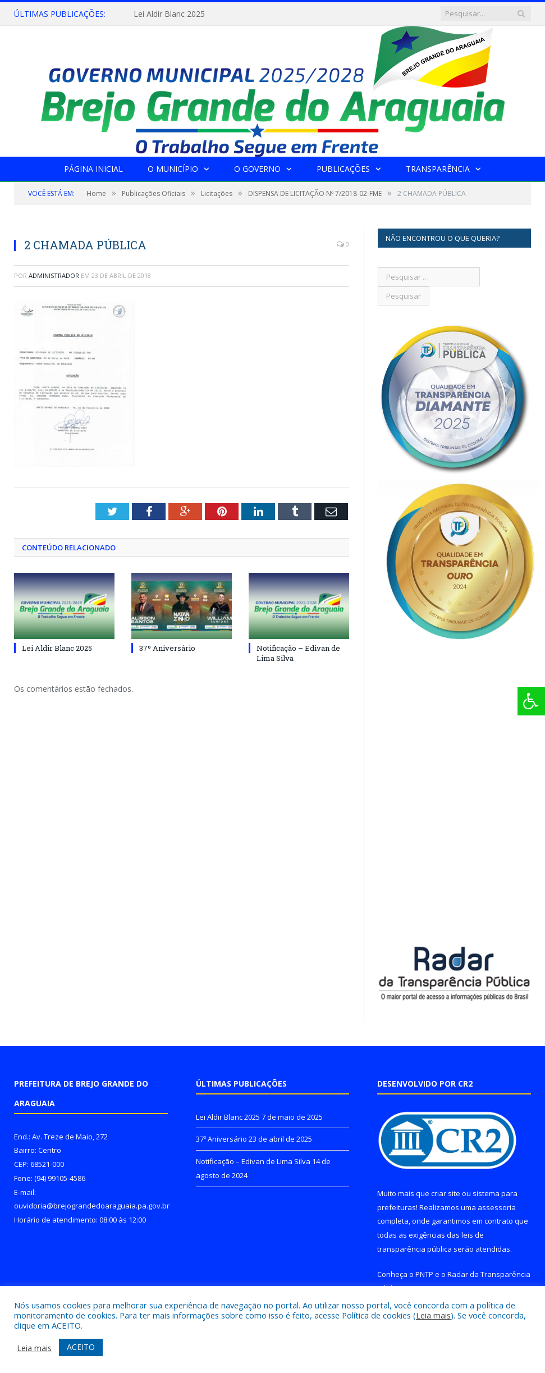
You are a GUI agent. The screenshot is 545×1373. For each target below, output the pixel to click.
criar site (445, 1193)
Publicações (343, 168)
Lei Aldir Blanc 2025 (169, 14)
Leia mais (433, 1315)
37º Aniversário (167, 648)
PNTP (424, 1274)
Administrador (54, 275)
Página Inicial (93, 168)
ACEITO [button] (81, 1347)
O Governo (257, 168)
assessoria (497, 1207)
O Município (173, 168)
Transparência (438, 168)
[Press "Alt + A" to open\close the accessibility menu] (531, 701)
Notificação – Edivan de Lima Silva (253, 1161)
